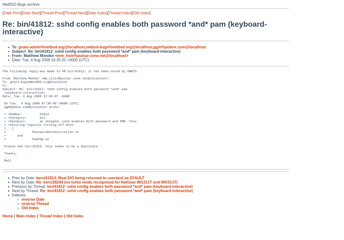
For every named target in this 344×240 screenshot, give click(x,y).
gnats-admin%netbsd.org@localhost (51, 47)
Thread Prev (52, 13)
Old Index (141, 13)
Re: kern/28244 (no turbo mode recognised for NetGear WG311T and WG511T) (106, 201)
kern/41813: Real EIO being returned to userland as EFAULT (90, 197)
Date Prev (11, 13)
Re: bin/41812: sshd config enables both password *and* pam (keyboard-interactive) (116, 210)
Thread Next (75, 13)
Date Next (30, 13)
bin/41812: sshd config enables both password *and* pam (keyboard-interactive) (120, 206)
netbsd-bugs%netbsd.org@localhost (119, 47)
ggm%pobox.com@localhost (180, 47)
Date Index (97, 13)
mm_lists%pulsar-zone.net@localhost (91, 56)
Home (7, 235)
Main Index (26, 235)
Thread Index (120, 13)
